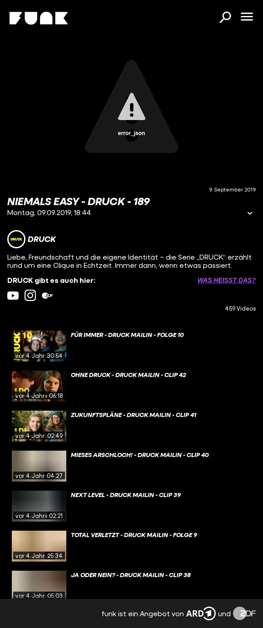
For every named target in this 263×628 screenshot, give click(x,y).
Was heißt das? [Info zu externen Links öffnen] (227, 280)
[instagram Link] (30, 295)
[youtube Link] (13, 295)
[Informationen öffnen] (250, 214)
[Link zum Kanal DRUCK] (31, 239)
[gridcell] (131, 346)
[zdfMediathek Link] (47, 295)
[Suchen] (225, 18)
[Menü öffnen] (247, 17)
